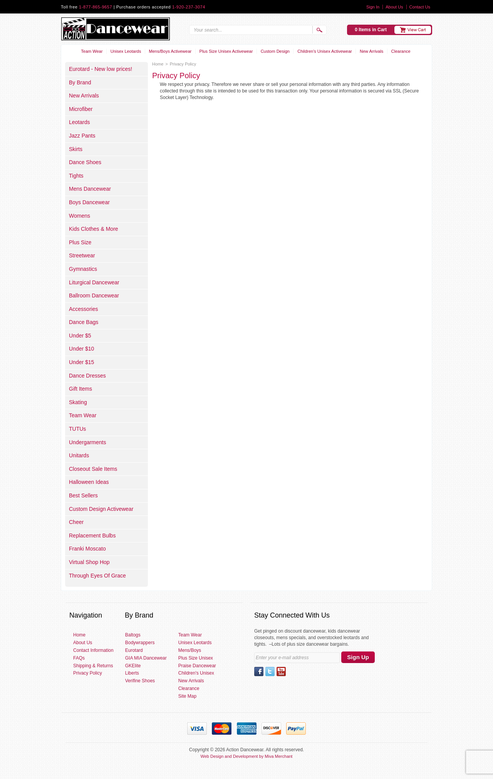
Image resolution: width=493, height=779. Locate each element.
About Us (394, 7)
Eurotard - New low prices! (100, 69)
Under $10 (81, 349)
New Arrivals (371, 51)
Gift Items (80, 389)
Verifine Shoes (140, 680)
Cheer (76, 522)
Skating (78, 402)
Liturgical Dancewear (94, 282)
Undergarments (87, 442)
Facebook (258, 671)
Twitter (270, 671)
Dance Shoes (85, 162)
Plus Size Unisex (195, 658)
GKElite (133, 665)
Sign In (372, 7)
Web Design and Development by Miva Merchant (247, 756)
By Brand (80, 82)
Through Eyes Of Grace (97, 575)
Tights (76, 176)
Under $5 (80, 335)
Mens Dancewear (90, 189)
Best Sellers (83, 495)
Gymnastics (83, 269)
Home (157, 64)
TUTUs (77, 429)
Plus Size (80, 242)
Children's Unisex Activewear (324, 51)
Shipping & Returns (93, 665)
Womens (79, 216)
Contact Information (93, 650)
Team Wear (91, 51)
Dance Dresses (87, 376)
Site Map (187, 696)
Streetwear (82, 255)
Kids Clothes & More (93, 229)
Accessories (83, 309)
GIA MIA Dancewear (146, 658)
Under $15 (81, 362)
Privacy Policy (87, 673)
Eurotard (134, 650)
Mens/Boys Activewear (170, 51)
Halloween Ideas (89, 482)
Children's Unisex (196, 673)
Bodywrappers (140, 642)
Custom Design (275, 51)
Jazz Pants (82, 136)
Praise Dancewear (197, 665)
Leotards (79, 122)
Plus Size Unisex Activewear (226, 51)
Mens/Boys (189, 650)
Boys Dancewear (89, 202)
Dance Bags (83, 322)
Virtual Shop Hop (89, 562)
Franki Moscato (87, 549)
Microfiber (80, 109)
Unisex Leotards (126, 51)
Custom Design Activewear (101, 509)
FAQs (79, 658)
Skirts (75, 149)
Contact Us (419, 7)
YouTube (281, 671)
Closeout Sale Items (93, 469)
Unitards (79, 455)
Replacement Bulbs (92, 535)
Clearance (401, 51)
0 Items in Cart (371, 29)
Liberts (132, 673)
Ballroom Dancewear (94, 295)
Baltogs (133, 635)
